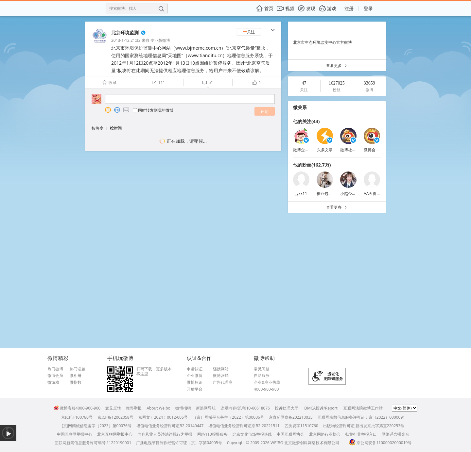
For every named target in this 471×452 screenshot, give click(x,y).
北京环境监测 (125, 32)
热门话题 (77, 369)
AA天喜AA (373, 193)
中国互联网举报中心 (74, 434)
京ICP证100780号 (77, 417)
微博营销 (221, 375)
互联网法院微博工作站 (363, 408)
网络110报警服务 (212, 434)
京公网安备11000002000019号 (380, 442)
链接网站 (221, 369)
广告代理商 (223, 382)
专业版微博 (160, 40)
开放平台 (194, 389)
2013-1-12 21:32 (126, 40)
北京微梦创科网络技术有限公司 (311, 442)
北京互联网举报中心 (114, 434)
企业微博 (194, 375)
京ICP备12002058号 (115, 417)
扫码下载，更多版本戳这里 (154, 371)
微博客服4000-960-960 (77, 408)
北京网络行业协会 (324, 434)
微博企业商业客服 (308, 150)
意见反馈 (113, 408)
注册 (349, 8)
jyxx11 (301, 193)
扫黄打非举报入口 (361, 434)
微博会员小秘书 (377, 150)
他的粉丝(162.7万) (312, 165)
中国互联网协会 (290, 434)
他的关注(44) (306, 121)
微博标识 (194, 382)
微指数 (75, 382)
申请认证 (194, 369)
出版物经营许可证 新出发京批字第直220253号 (363, 425)
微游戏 (53, 382)
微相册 (75, 375)
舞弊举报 (134, 408)
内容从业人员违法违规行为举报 (164, 434)
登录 (368, 8)
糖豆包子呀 (326, 193)
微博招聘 (183, 408)
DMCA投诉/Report (321, 408)
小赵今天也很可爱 (356, 193)
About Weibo (158, 408)
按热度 (97, 128)
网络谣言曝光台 (395, 434)
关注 (249, 32)
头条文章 (325, 150)
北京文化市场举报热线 (252, 434)
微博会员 (55, 375)
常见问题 (262, 369)
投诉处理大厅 (286, 408)
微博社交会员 (352, 150)
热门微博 (55, 369)
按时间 (116, 128)
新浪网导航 (206, 408)
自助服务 (262, 375)
